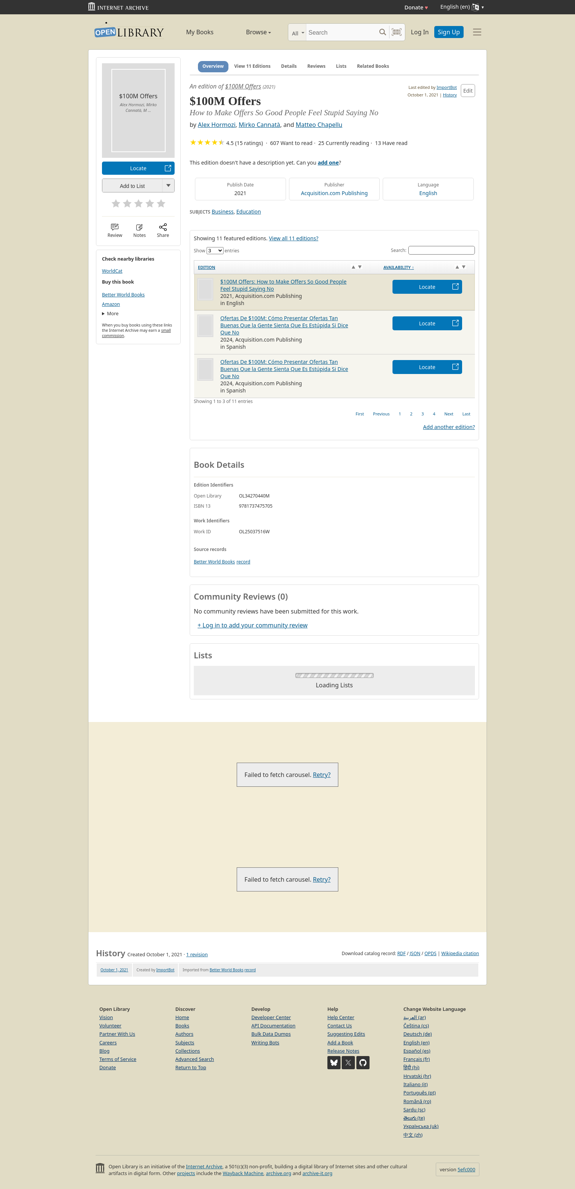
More (113, 313)
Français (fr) (416, 1059)
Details (289, 66)
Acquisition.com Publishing (334, 193)
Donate (416, 7)
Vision (106, 1017)
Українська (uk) (420, 1126)
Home (182, 1017)
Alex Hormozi (217, 125)
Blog (104, 1050)
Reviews (316, 66)
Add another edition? (449, 426)
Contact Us (339, 1025)
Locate (138, 168)
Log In (420, 32)
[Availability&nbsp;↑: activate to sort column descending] (427, 267)
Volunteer (110, 1025)
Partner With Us (117, 1033)
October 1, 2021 (114, 969)
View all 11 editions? (293, 238)
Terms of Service (117, 1059)
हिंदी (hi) (411, 1067)
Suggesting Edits (346, 1033)
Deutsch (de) (417, 1033)
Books (182, 1025)
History (450, 95)
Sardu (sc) (414, 1109)
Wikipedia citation (460, 953)
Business (223, 211)
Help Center (340, 1017)
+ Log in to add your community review (252, 625)
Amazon (111, 304)
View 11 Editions (252, 66)
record (243, 562)
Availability (398, 267)
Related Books (373, 66)
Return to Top (190, 1067)
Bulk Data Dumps (271, 1033)
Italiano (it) (415, 1084)
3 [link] (422, 414)
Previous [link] (381, 414)
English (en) (416, 1042)
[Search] (341, 32)
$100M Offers (243, 86)
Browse (250, 32)
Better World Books (123, 295)
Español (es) (416, 1050)
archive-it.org (318, 1173)
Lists (341, 66)
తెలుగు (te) (414, 1117)
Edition (206, 267)
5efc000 (466, 1169)
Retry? (322, 775)
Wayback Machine (243, 1173)
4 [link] (434, 414)
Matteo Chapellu (319, 125)
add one (328, 162)
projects (186, 1173)
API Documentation (273, 1025)
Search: (433, 250)
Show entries (216, 250)
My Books (200, 32)
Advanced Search (194, 1059)
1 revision (197, 954)
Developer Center (271, 1017)
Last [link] (466, 414)
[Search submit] (382, 32)
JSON (415, 953)
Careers (108, 1042)
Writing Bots (265, 1042)
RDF (401, 953)
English (428, 193)
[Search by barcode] (396, 32)
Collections (187, 1050)
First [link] (360, 414)
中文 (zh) (413, 1134)
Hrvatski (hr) (417, 1076)
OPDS (430, 953)
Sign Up (449, 32)
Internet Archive (204, 1166)
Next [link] (448, 414)
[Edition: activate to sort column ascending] (287, 267)
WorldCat (112, 271)
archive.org (278, 1173)
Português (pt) (419, 1092)
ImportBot (447, 87)
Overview (213, 66)
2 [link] (411, 414)
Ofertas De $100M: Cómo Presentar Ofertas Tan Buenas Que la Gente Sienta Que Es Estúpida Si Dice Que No (284, 325)
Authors (184, 1033)
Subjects (184, 1042)
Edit (468, 90)
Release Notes (343, 1050)
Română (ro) (417, 1101)
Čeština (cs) (416, 1025)
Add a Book (340, 1042)
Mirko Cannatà (259, 125)
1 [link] (400, 414)
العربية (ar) (414, 1017)
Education (248, 211)
